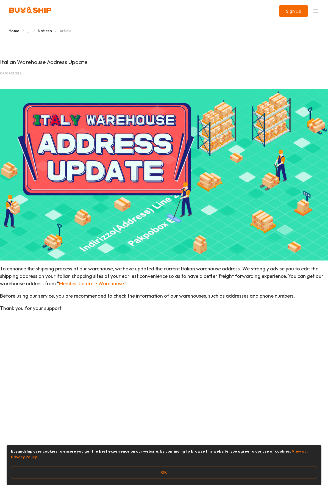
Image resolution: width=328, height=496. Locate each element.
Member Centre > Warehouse (91, 283)
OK (164, 472)
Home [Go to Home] (14, 30)
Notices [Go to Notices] (45, 30)
